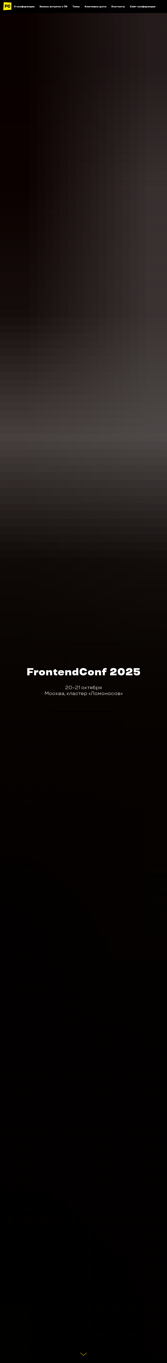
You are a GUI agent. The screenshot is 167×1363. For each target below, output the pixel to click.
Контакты (118, 6)
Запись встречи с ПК (53, 6)
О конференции (24, 6)
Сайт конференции (142, 6)
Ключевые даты (95, 6)
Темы (76, 6)
